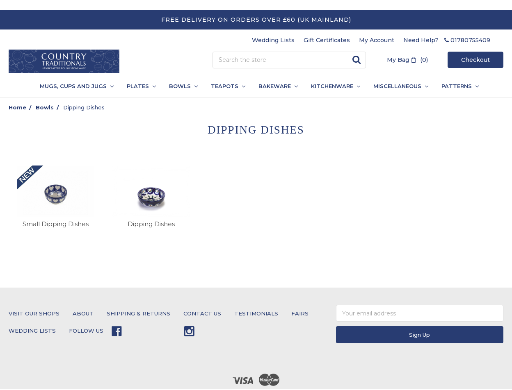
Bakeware (278, 86)
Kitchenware (335, 86)
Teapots (228, 86)
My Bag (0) (407, 59)
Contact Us (202, 313)
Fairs (300, 313)
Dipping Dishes (84, 107)
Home (17, 107)
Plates (141, 86)
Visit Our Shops (34, 313)
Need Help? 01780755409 (446, 40)
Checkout (475, 59)
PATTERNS (457, 86)
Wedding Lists (273, 40)
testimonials (256, 313)
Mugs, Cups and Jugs (77, 86)
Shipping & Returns (138, 313)
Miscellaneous (400, 86)
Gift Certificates (327, 40)
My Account (376, 40)
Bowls (183, 86)
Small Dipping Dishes (56, 224)
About (83, 313)
